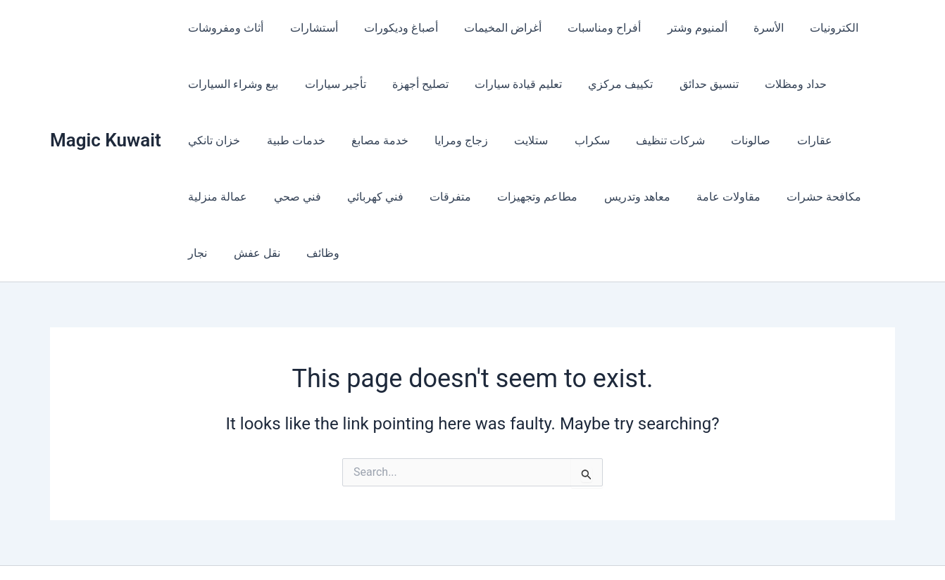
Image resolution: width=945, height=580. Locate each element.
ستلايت (440, 140)
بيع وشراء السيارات (232, 84)
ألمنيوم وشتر (677, 27)
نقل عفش (769, 196)
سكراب (497, 140)
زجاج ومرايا (374, 140)
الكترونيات (806, 27)
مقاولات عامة (553, 196)
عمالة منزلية (778, 140)
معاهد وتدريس (465, 196)
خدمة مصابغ (296, 140)
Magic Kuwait (105, 111)
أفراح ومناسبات (588, 27)
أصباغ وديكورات (392, 27)
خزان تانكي (851, 84)
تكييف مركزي (603, 84)
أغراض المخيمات (490, 27)
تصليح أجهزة (411, 84)
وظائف (831, 196)
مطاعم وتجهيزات (370, 196)
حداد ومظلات (771, 84)
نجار (713, 196)
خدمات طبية (216, 140)
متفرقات (286, 196)
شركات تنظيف (571, 140)
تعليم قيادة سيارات (505, 84)
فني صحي (853, 140)
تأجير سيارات (330, 84)
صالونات (648, 140)
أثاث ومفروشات (224, 27)
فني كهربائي (215, 196)
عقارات (708, 140)
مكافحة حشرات (645, 196)
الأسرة (744, 27)
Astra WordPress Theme (586, 544)
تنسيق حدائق (688, 84)
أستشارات (308, 27)
